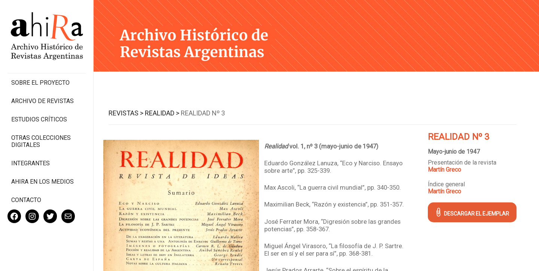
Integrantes (30, 163)
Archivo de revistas (42, 101)
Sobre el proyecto (40, 82)
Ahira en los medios (42, 181)
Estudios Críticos (39, 119)
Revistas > (126, 113)
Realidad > (162, 113)
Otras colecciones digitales (41, 141)
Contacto (26, 200)
